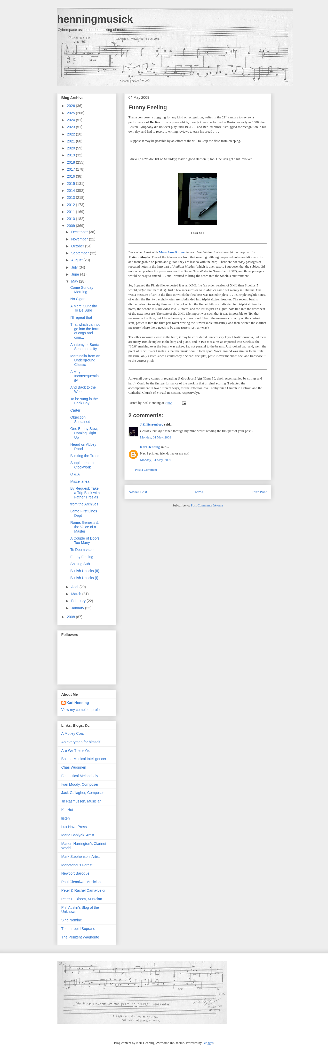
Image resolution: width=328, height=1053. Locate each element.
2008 (71, 617)
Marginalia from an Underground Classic (85, 360)
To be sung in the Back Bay (84, 401)
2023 (71, 127)
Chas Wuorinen (73, 767)
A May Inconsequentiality (84, 376)
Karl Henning (150, 447)
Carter (75, 410)
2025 (71, 113)
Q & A (75, 474)
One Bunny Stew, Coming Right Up (84, 433)
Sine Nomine (71, 920)
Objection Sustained (80, 419)
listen (65, 818)
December (80, 232)
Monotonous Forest (77, 865)
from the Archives (84, 504)
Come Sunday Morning (81, 289)
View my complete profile (81, 710)
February (79, 601)
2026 (71, 106)
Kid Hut (67, 810)
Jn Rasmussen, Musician (81, 801)
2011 (71, 212)
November (80, 239)
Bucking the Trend (84, 456)
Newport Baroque (75, 873)
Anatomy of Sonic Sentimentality (84, 347)
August (77, 260)
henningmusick (95, 19)
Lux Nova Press (74, 827)
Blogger (208, 1043)
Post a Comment (146, 470)
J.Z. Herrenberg (151, 424)
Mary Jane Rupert (172, 252)
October (78, 246)
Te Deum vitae (81, 550)
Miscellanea (79, 481)
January (78, 608)
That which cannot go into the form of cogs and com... (85, 330)
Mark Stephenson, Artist (80, 856)
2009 (71, 226)
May (75, 281)
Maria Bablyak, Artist (77, 835)
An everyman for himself (80, 742)
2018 (71, 162)
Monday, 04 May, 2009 (155, 437)
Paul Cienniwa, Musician (81, 882)
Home (198, 492)
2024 (71, 120)
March (76, 594)
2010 (71, 219)
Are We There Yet (75, 750)
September (80, 253)
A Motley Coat (72, 733)
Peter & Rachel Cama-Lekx (83, 890)
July (75, 267)
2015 (71, 183)
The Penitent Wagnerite (80, 937)
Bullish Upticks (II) (84, 571)
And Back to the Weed (83, 389)
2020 (71, 148)
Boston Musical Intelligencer (83, 759)
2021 (71, 141)
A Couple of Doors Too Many (85, 540)
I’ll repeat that (81, 317)
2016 (71, 176)
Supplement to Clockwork (81, 465)
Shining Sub (80, 564)
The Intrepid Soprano (78, 929)
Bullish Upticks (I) (84, 578)
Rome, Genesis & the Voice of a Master (84, 526)
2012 (71, 205)
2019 (71, 155)
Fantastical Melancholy (79, 776)
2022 (71, 134)
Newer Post (138, 492)
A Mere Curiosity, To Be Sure (84, 308)
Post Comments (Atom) (207, 505)
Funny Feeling (148, 107)
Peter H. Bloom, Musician (81, 899)
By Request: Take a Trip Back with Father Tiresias (85, 492)
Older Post (258, 492)
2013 (71, 197)
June (75, 274)
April (75, 587)
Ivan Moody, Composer (80, 784)
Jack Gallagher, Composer (82, 793)
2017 (71, 169)
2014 (71, 190)
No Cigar (77, 299)
